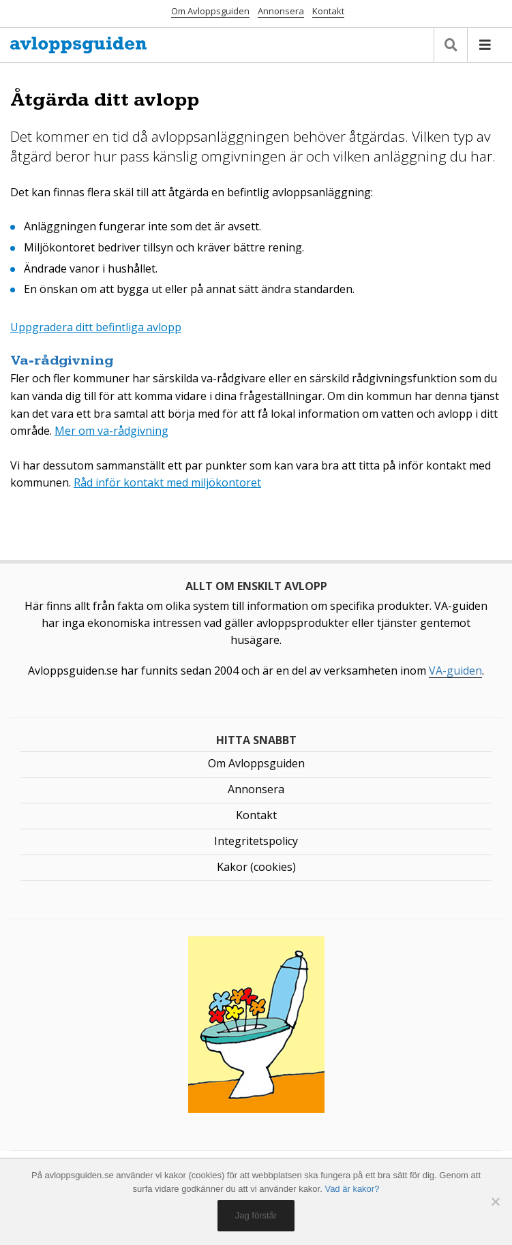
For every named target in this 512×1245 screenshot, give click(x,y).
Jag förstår (256, 1215)
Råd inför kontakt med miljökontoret (167, 482)
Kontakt (328, 11)
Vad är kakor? (352, 1189)
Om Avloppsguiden (210, 11)
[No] (495, 1201)
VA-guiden (455, 670)
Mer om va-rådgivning (111, 430)
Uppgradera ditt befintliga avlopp (95, 327)
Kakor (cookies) (256, 866)
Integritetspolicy (256, 840)
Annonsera (281, 11)
